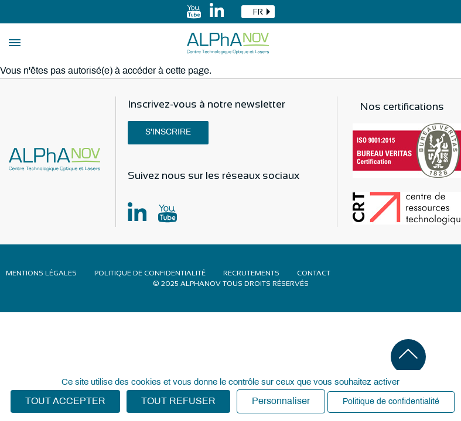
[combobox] (258, 11)
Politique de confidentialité (150, 273)
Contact (313, 273)
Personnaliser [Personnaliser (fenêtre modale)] (281, 401)
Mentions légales (41, 273)
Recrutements (251, 273)
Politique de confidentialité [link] (391, 402)
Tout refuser (178, 401)
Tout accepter (65, 401)
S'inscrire (168, 132)
